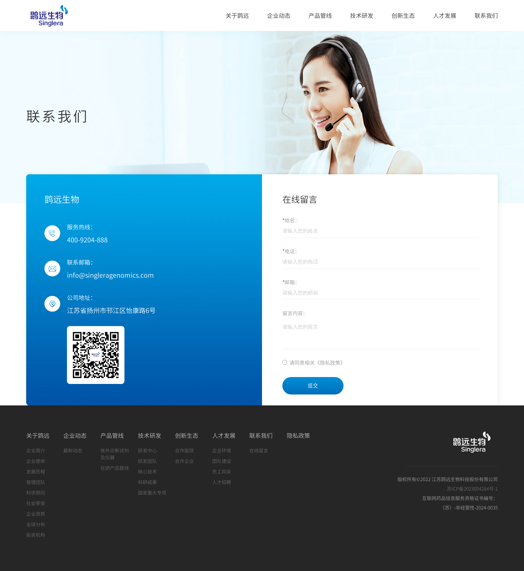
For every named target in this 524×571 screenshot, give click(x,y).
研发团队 (147, 460)
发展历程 (35, 471)
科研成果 (147, 482)
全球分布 (35, 524)
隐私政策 (298, 435)
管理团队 (35, 482)
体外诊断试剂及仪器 (114, 454)
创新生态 (403, 15)
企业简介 (35, 450)
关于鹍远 (237, 15)
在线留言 (258, 450)
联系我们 (486, 15)
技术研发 (361, 15)
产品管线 (320, 15)
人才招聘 (221, 482)
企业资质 (35, 513)
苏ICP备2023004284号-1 (472, 488)
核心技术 (147, 471)
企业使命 (35, 460)
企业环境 (221, 450)
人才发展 (444, 15)
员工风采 (221, 471)
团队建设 (221, 460)
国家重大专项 (152, 492)
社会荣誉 (35, 503)
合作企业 (184, 460)
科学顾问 (35, 492)
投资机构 (35, 534)
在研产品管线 (114, 467)
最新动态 (72, 450)
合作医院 (184, 450)
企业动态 (278, 15)
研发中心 (147, 450)
